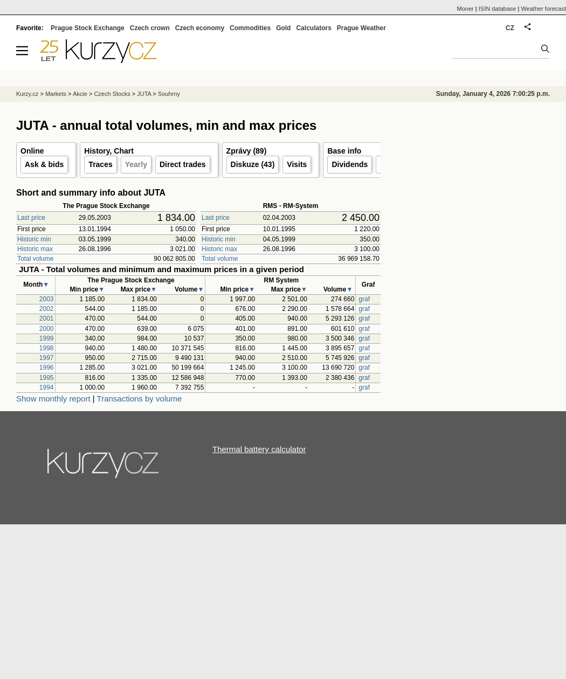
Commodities (250, 28)
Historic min (34, 239)
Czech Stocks (112, 94)
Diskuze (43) (253, 164)
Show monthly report (53, 398)
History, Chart (109, 151)
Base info (344, 151)
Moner (465, 8)
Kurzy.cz (27, 94)
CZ (510, 28)
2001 (46, 318)
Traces (100, 164)
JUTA (144, 94)
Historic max (35, 249)
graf (364, 299)
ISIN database (497, 8)
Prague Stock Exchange (88, 28)
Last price (31, 217)
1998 (46, 348)
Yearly (136, 164)
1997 (46, 358)
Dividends (350, 164)
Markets (55, 94)
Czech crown (150, 28)
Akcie (80, 94)
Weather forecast (543, 8)
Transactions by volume (139, 398)
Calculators (313, 28)
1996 (46, 367)
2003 (46, 299)
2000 (46, 328)
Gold (283, 28)
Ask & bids (44, 164)
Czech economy (199, 28)
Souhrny (169, 94)
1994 (46, 387)
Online (32, 151)
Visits (297, 164)
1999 (46, 338)
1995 (46, 378)
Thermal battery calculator (259, 449)
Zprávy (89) (246, 151)
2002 (46, 309)
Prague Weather (361, 28)
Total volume (35, 258)
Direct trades (183, 164)
